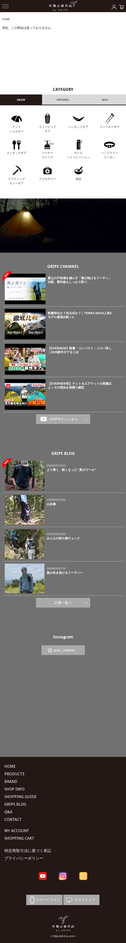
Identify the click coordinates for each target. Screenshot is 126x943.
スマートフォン (44, 900)
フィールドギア (109, 126)
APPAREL (63, 99)
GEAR (21, 99)
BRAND (10, 781)
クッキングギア (16, 152)
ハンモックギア (78, 126)
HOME (6, 19)
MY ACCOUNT (16, 830)
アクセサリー (47, 178)
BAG (105, 99)
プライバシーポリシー (23, 858)
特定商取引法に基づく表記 (27, 850)
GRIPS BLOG (63, 453)
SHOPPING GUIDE (20, 796)
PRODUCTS (14, 774)
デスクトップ (80, 900)
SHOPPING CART (19, 838)
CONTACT (13, 819)
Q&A (8, 812)
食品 (78, 178)
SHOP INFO (14, 789)
